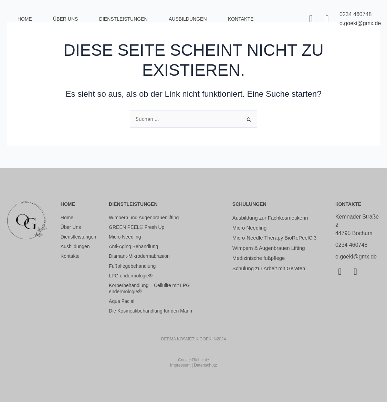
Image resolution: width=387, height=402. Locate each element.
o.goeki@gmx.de (360, 23)
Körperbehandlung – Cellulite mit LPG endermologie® (149, 288)
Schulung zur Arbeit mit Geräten (271, 278)
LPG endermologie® (131, 275)
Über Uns (65, 19)
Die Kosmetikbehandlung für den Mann (150, 311)
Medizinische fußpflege (260, 267)
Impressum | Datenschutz (193, 365)
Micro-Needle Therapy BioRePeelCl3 (259, 242)
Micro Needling (125, 237)
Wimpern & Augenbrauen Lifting (271, 257)
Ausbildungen (75, 246)
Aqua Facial (121, 301)
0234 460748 (355, 14)
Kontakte (240, 19)
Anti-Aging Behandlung (133, 246)
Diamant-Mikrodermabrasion (139, 256)
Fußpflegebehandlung (132, 266)
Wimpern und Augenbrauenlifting (144, 217)
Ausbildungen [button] (188, 19)
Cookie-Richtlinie (193, 360)
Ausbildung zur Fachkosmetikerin (273, 218)
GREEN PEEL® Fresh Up (136, 227)
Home (25, 19)
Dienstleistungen (123, 19)
